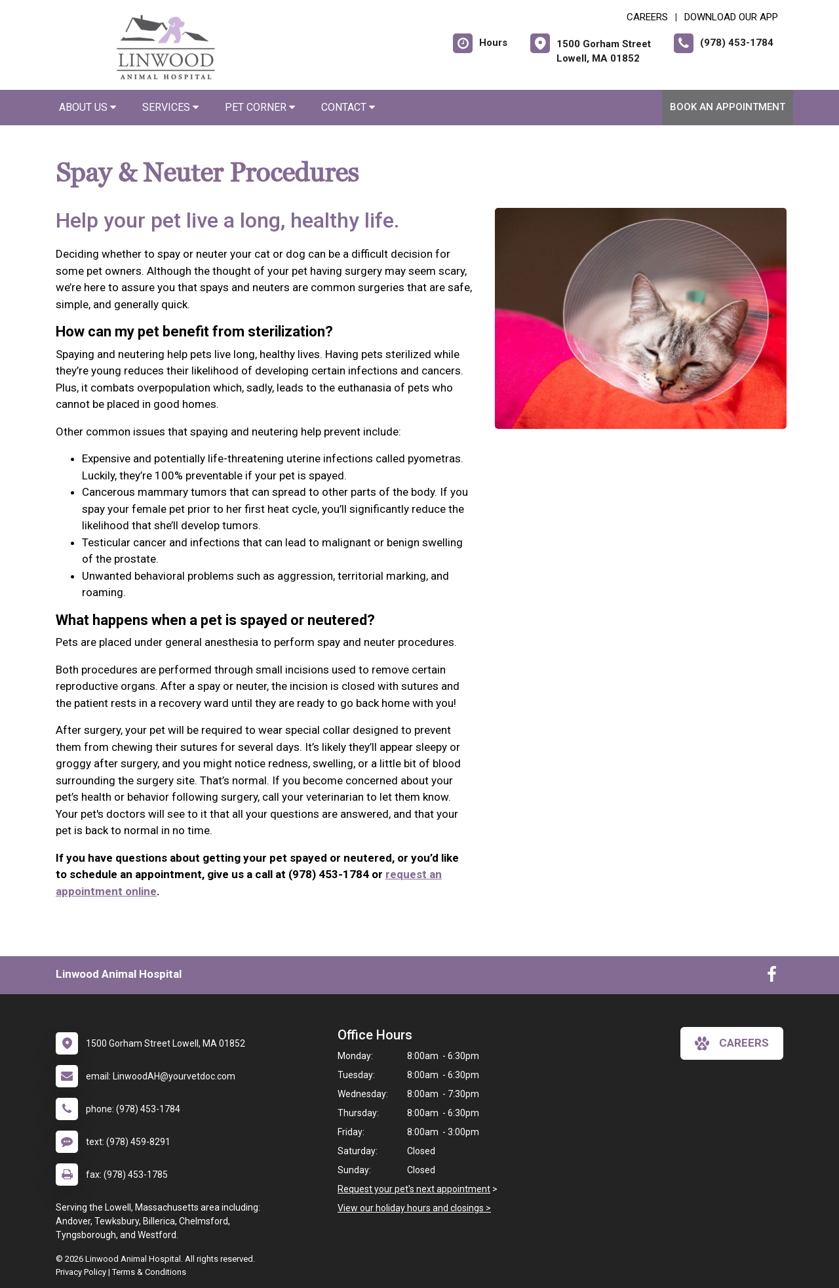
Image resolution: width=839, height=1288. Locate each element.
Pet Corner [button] (260, 107)
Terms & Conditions (149, 1272)
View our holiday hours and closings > (414, 1208)
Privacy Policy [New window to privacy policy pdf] (81, 1272)
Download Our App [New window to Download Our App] (731, 17)
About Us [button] (87, 107)
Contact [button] (348, 107)
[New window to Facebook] (771, 977)
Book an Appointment (727, 107)
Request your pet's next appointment (414, 1189)
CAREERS (647, 17)
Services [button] (170, 107)
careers (732, 1043)
